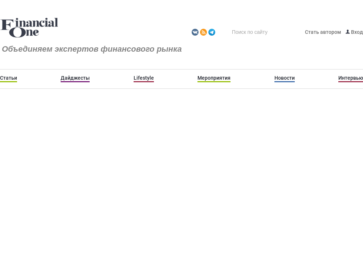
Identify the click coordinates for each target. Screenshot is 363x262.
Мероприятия (214, 78)
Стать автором (323, 32)
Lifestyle (144, 78)
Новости (284, 78)
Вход (354, 32)
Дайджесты (75, 78)
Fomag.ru (29, 28)
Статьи (8, 78)
